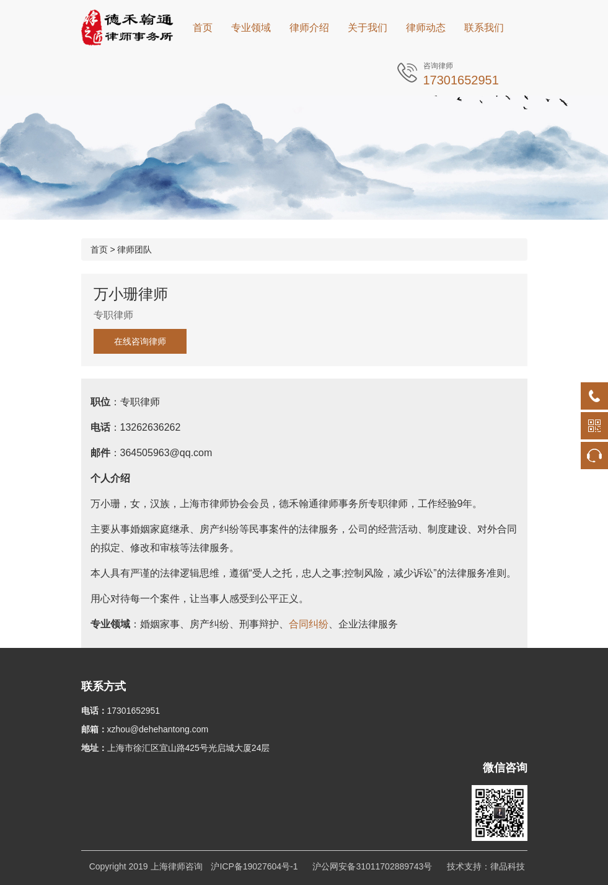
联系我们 (484, 27)
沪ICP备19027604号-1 (254, 866)
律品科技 (507, 866)
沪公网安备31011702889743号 (372, 866)
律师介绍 (309, 27)
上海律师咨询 (177, 866)
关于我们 (367, 27)
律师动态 (426, 27)
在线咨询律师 (140, 341)
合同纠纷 (308, 624)
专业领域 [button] (251, 27)
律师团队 (134, 249)
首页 (203, 27)
